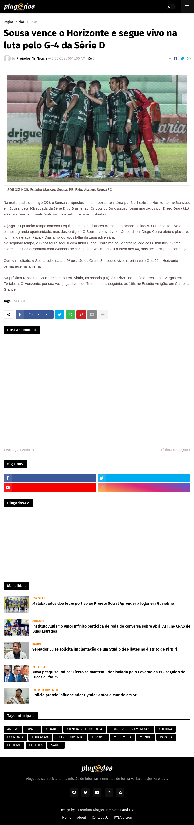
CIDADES (52, 729)
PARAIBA (166, 737)
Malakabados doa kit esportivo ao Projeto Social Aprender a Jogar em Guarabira (103, 603)
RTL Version (123, 818)
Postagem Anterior (20, 450)
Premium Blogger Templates (99, 810)
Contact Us (100, 818)
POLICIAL (14, 745)
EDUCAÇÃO (40, 737)
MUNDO (146, 737)
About (81, 818)
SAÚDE (56, 745)
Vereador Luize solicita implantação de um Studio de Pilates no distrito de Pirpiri (104, 649)
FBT (131, 810)
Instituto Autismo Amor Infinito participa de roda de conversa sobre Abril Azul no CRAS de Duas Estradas (111, 629)
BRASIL (32, 729)
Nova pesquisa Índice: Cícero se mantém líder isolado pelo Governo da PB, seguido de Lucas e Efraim (108, 674)
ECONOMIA (15, 737)
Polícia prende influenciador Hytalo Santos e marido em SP (84, 695)
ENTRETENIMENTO (70, 737)
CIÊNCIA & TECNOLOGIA (84, 729)
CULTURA (165, 729)
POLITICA (36, 745)
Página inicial (14, 22)
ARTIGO (12, 729)
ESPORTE (33, 22)
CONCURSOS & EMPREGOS (130, 729)
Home (66, 818)
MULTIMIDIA (122, 737)
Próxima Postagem (173, 450)
